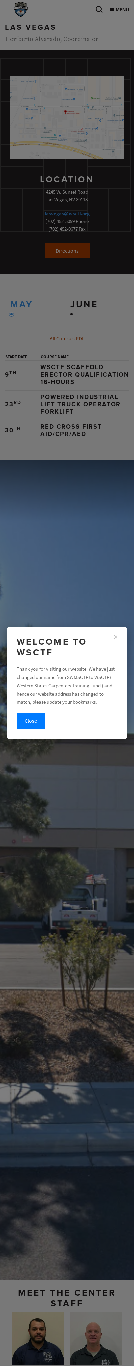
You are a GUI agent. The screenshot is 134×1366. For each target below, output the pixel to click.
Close (31, 720)
